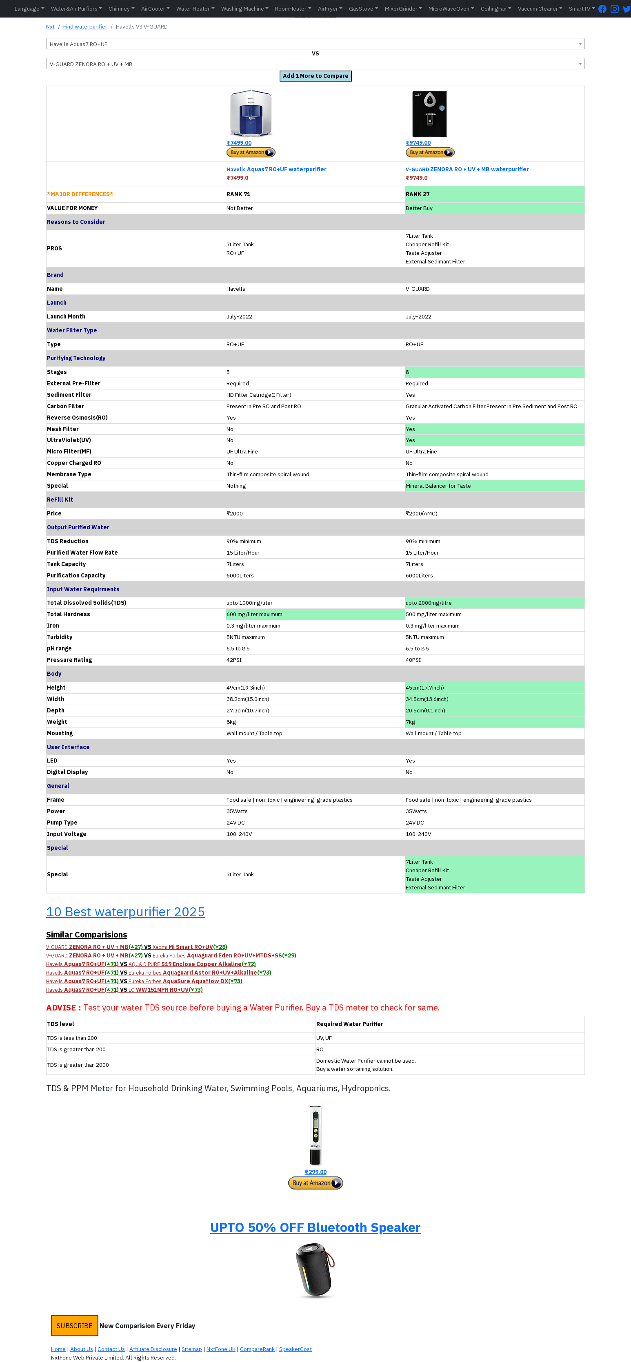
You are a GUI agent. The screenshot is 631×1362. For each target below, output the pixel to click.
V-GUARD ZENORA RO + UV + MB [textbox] (91, 64)
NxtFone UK (221, 1349)
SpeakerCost (295, 1349)
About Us (81, 1349)
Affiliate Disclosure (153, 1349)
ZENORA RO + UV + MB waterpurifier (467, 169)
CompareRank (257, 1349)
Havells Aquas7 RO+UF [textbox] (78, 44)
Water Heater (193, 8)
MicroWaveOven (449, 8)
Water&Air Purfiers (74, 8)
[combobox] (315, 43)
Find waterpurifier (85, 26)
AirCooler (153, 8)
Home (58, 1349)
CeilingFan (494, 8)
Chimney (119, 8)
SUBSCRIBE (75, 1326)
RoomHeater (291, 8)
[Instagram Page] (617, 8)
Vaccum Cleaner (538, 8)
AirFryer (328, 8)
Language (27, 8)
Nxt (50, 26)
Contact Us (111, 1349)
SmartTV (579, 8)
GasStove (361, 8)
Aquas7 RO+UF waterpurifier (277, 169)
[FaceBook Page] (604, 8)
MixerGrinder (401, 8)
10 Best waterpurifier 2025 (125, 911)
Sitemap (192, 1349)
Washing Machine (242, 8)
